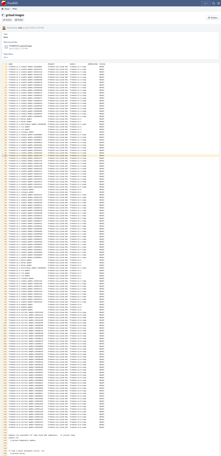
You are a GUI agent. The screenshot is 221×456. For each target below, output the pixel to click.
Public (20, 19)
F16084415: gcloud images (20, 46)
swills (20, 27)
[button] (218, 3)
